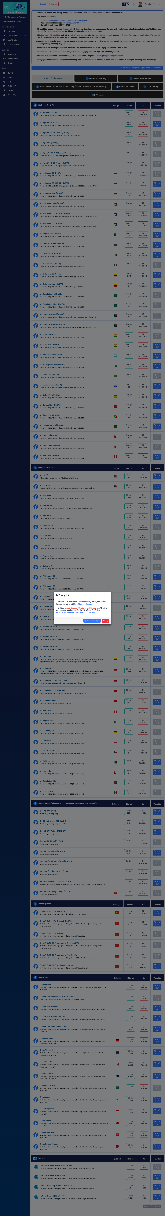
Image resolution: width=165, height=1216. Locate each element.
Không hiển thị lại (92, 621)
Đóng (105, 621)
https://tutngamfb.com (82, 604)
